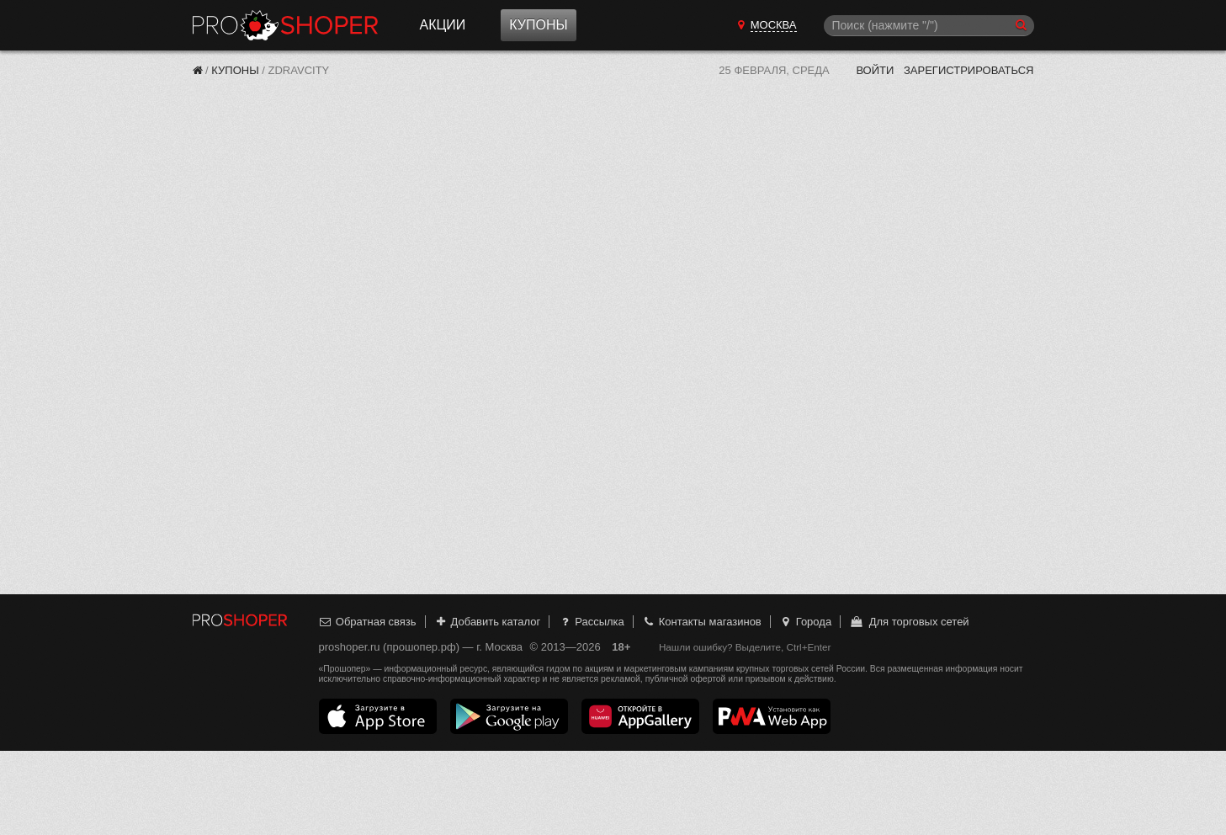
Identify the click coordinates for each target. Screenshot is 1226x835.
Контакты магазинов (701, 621)
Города (804, 621)
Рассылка (591, 621)
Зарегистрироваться (969, 70)
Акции (443, 25)
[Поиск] (929, 25)
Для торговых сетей (909, 621)
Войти (875, 70)
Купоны (538, 25)
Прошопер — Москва (285, 25)
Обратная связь (368, 621)
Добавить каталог (486, 621)
